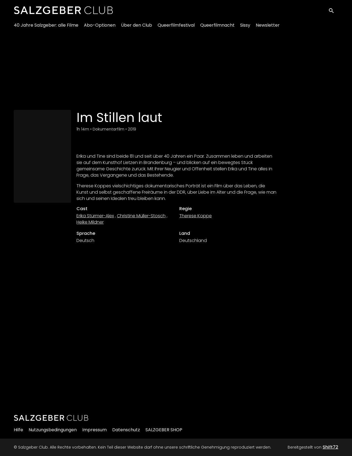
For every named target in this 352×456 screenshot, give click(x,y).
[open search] (333, 11)
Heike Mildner (90, 222)
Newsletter (268, 27)
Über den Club (136, 27)
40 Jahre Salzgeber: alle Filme (46, 27)
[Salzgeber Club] (51, 418)
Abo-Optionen (100, 27)
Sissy (245, 27)
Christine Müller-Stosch (141, 216)
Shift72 (330, 447)
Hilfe (18, 430)
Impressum (94, 430)
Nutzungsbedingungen (53, 430)
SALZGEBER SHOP (163, 430)
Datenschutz (126, 430)
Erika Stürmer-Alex (95, 216)
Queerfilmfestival (176, 27)
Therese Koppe (195, 216)
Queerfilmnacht (217, 27)
